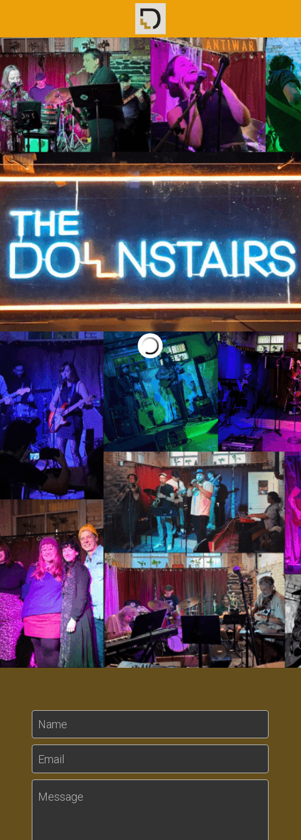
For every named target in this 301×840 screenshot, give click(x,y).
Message (61, 796)
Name (52, 724)
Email (51, 758)
